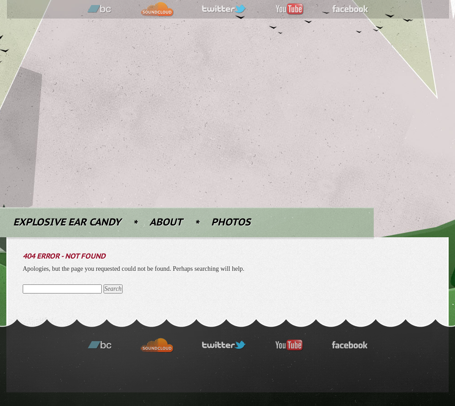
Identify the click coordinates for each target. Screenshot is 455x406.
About (166, 222)
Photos (231, 222)
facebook (350, 9)
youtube (290, 9)
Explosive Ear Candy (67, 222)
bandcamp (99, 9)
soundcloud (157, 9)
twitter (224, 9)
